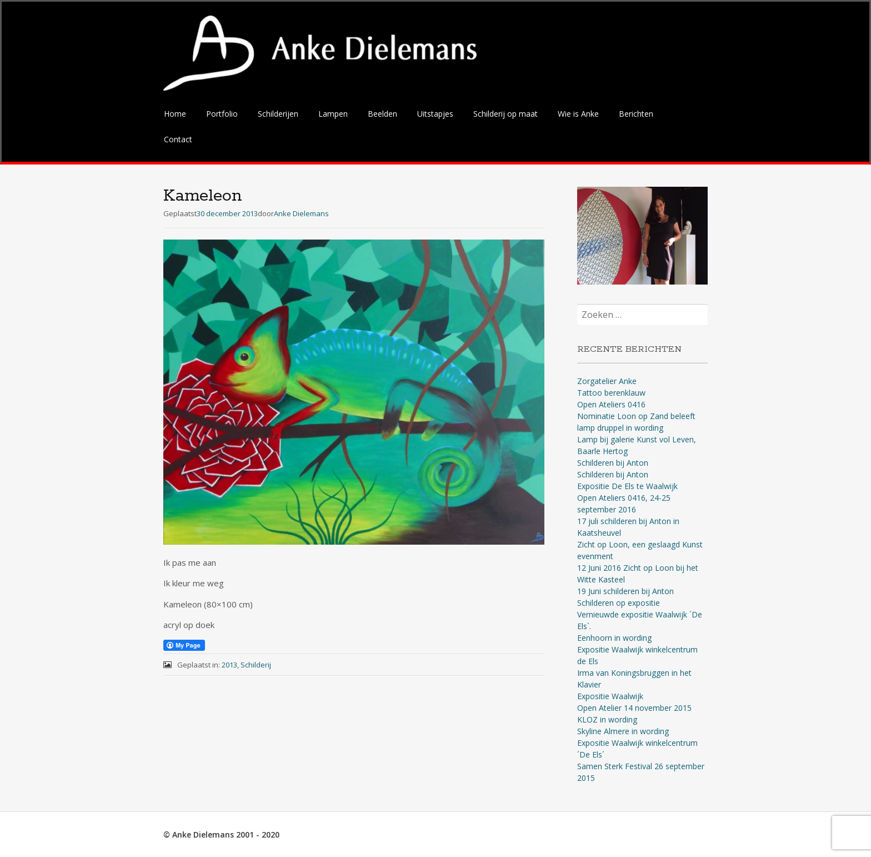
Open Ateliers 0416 (611, 404)
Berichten (636, 113)
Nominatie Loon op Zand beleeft (636, 416)
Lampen (333, 113)
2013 (229, 665)
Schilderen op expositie (618, 602)
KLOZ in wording (607, 719)
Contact (178, 139)
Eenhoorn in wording (614, 637)
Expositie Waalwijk (610, 696)
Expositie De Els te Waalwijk (627, 486)
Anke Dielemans (301, 213)
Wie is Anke (578, 113)
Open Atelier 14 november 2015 (634, 707)
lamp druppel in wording (620, 427)
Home (175, 113)
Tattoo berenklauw (611, 392)
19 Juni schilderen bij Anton (625, 591)
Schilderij (256, 665)
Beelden (382, 113)
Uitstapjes (435, 113)
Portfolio (222, 113)
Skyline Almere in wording (623, 731)
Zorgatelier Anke (607, 381)
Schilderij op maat (505, 113)
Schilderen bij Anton (612, 462)
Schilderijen (278, 113)
